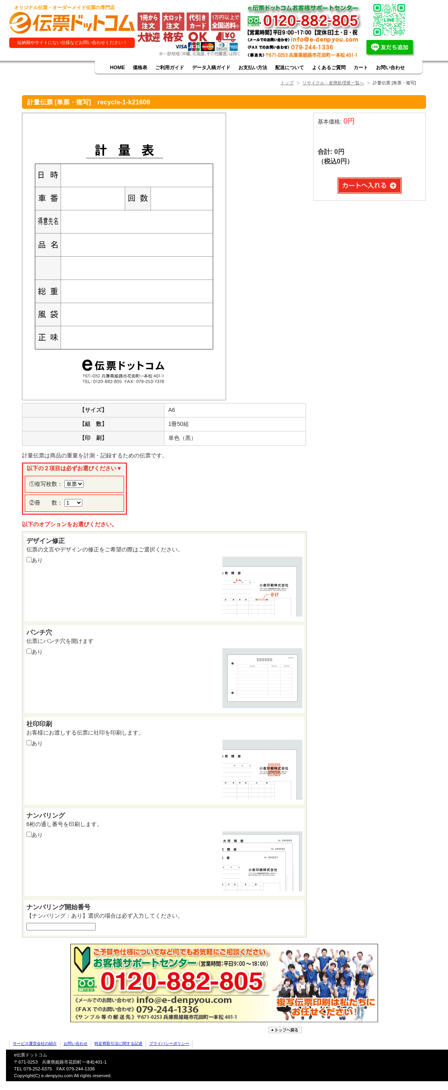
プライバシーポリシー (169, 1043)
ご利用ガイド (169, 67)
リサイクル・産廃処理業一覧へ (333, 82)
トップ (287, 82)
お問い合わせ (390, 67)
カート (361, 67)
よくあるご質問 (329, 67)
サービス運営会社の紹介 (35, 1043)
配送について (289, 67)
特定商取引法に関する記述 (118, 1043)
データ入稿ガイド (211, 67)
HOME (117, 67)
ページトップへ (286, 1030)
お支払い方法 (252, 67)
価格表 (140, 67)
